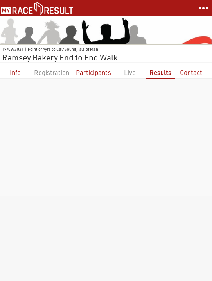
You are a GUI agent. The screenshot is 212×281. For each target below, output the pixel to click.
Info (15, 72)
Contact (191, 72)
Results (160, 72)
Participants (93, 72)
